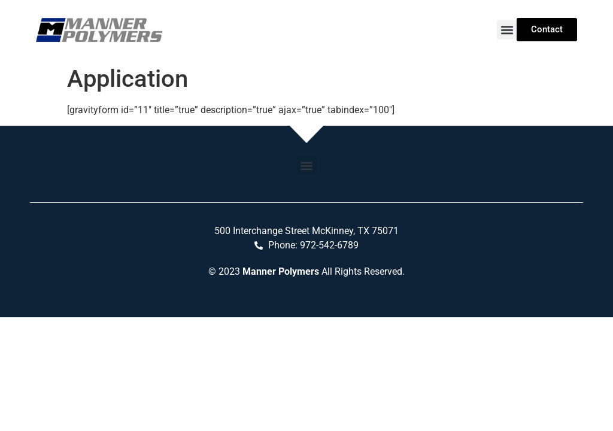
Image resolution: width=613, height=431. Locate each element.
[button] (507, 30)
